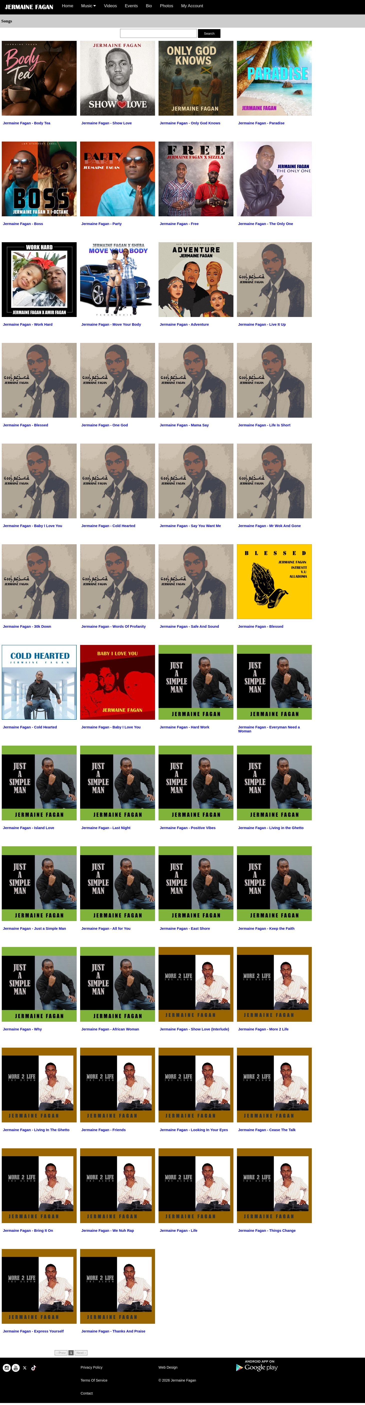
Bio (149, 5)
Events (131, 5)
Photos (166, 5)
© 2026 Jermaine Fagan (177, 1380)
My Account (192, 5)
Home (67, 5)
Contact (87, 1393)
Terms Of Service (94, 1380)
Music (88, 5)
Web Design (168, 1367)
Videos (110, 5)
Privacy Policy (91, 1367)
